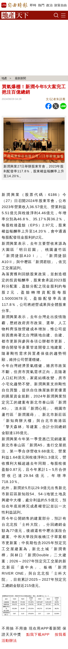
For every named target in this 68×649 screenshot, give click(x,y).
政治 (49, 5)
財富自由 (60, 5)
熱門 (41, 5)
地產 (4, 78)
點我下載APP (38, 634)
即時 (33, 5)
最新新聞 (20, 78)
